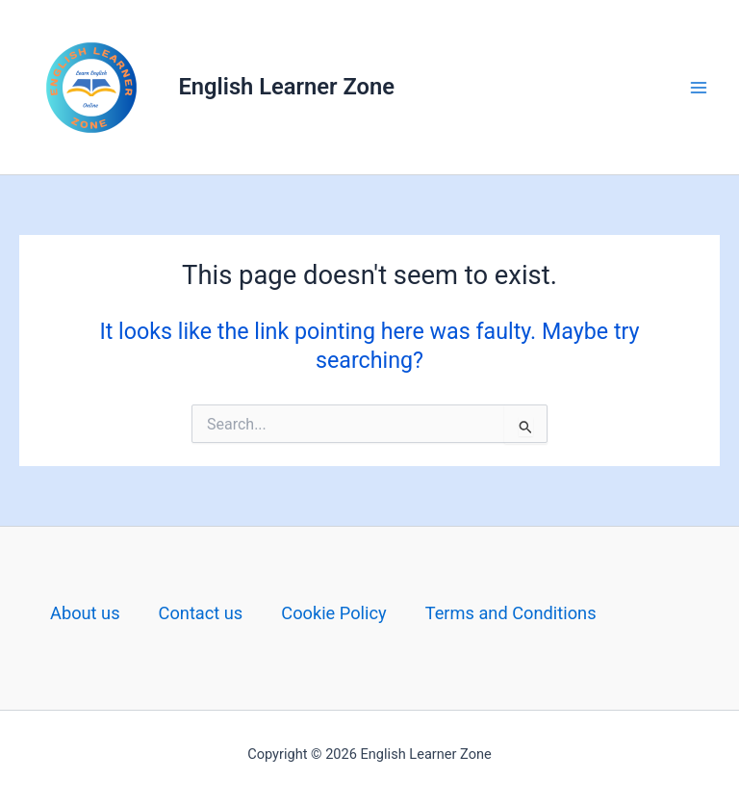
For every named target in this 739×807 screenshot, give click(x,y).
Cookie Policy (333, 613)
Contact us (201, 613)
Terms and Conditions (511, 613)
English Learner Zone (287, 86)
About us (85, 613)
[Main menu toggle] (699, 87)
